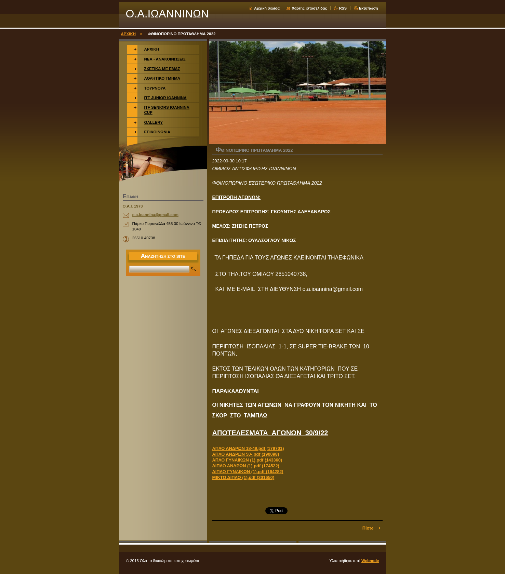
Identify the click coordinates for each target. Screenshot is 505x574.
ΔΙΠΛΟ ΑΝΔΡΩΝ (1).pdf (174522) (245, 465)
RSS (343, 8)
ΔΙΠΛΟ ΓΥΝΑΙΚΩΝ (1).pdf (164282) (247, 471)
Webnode (370, 561)
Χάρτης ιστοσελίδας (309, 8)
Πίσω (367, 528)
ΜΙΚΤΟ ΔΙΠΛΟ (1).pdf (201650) (243, 477)
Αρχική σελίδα (267, 8)
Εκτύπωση (368, 8)
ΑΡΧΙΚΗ (128, 34)
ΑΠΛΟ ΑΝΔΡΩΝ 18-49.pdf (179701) (248, 448)
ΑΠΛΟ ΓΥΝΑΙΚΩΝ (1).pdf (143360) (247, 460)
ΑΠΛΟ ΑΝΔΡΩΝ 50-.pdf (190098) (245, 454)
